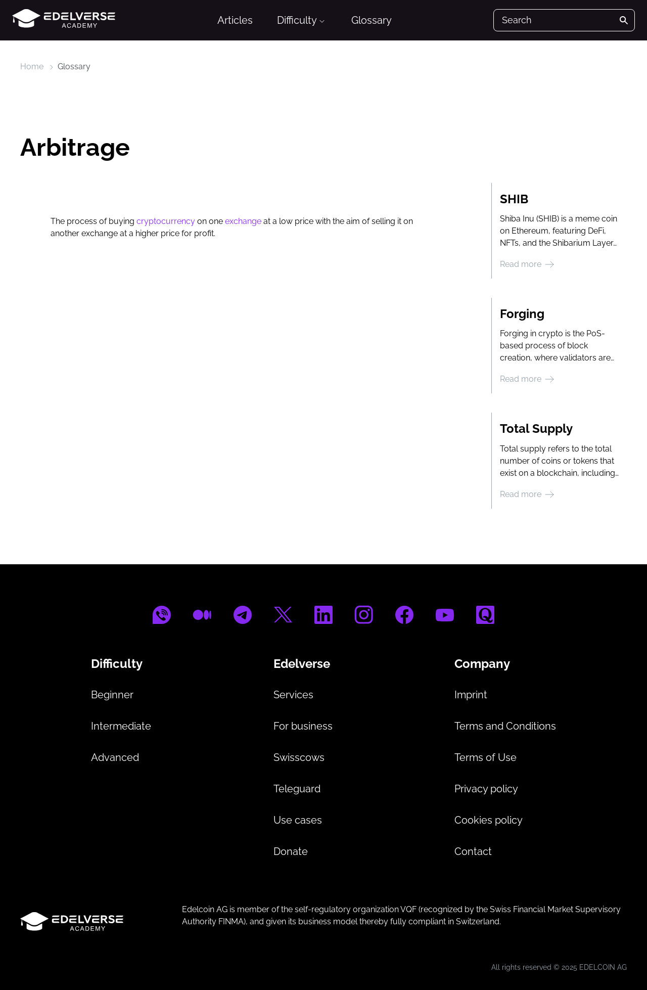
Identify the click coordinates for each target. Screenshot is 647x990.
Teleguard (296, 789)
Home (31, 66)
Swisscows (299, 757)
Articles (235, 20)
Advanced (115, 757)
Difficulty (301, 20)
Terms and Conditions (505, 726)
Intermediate (121, 726)
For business (303, 726)
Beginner (112, 695)
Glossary (371, 20)
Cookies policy (488, 820)
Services (293, 695)
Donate (290, 851)
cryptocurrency (165, 221)
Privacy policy (486, 789)
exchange (243, 221)
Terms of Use (485, 757)
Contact (473, 851)
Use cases (297, 820)
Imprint (470, 695)
